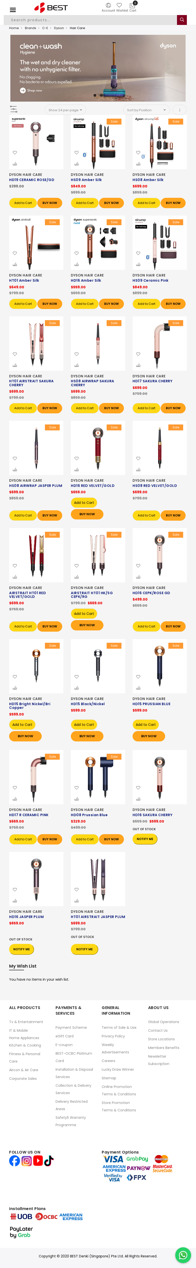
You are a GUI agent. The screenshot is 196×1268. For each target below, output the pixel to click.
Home (14, 28)
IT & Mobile (18, 1030)
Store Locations (161, 1039)
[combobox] (92, 20)
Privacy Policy (113, 1036)
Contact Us (158, 1030)
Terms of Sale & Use (119, 1027)
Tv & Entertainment (26, 1021)
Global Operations (163, 1021)
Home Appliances (24, 1037)
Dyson (59, 28)
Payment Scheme (71, 1027)
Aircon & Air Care (23, 1069)
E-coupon (64, 1044)
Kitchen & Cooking (25, 1045)
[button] (14, 152)
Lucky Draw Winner (118, 1069)
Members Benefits (163, 1047)
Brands (30, 28)
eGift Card (65, 1036)
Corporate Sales (23, 1078)
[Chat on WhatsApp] (183, 1255)
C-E (45, 28)
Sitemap (109, 1078)
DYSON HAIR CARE (25, 174)
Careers (108, 1060)
